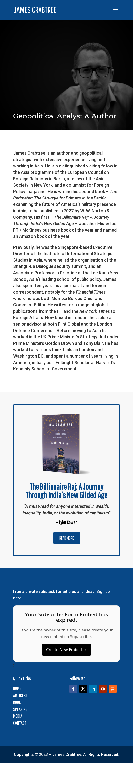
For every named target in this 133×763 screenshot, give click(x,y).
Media (17, 716)
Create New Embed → (66, 649)
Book (17, 702)
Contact (20, 723)
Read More (66, 538)
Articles (20, 695)
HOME (17, 688)
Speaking (20, 709)
